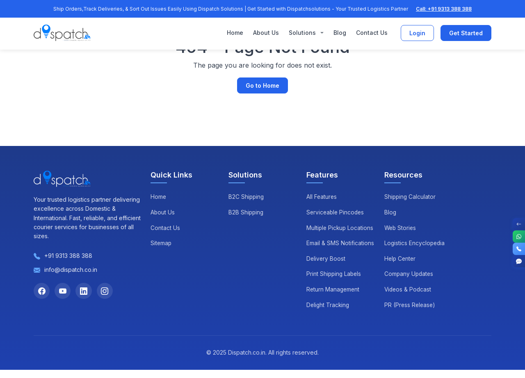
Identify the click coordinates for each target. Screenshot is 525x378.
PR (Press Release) (410, 304)
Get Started (466, 33)
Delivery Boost (326, 266)
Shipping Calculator (410, 196)
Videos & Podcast (408, 289)
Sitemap (161, 242)
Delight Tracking (328, 313)
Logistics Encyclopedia (415, 242)
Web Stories (401, 227)
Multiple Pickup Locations (326, 231)
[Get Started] (519, 261)
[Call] (519, 249)
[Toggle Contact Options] (519, 224)
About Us (266, 33)
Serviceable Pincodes (336, 212)
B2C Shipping (246, 196)
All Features (322, 196)
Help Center (400, 258)
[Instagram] (106, 291)
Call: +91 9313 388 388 (444, 9)
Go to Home (262, 85)
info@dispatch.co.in (70, 269)
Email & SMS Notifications (340, 251)
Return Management (333, 297)
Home (235, 33)
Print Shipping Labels (334, 282)
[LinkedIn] (84, 291)
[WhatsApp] (519, 236)
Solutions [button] (303, 33)
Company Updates (409, 273)
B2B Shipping (246, 212)
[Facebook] (42, 291)
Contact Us (372, 33)
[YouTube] (63, 291)
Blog (339, 33)
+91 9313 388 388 (68, 255)
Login (417, 33)
